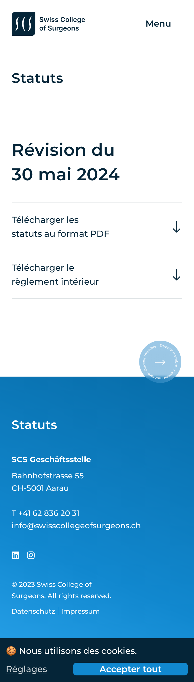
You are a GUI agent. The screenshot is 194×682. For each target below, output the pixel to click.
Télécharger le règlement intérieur (55, 275)
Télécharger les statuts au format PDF (60, 227)
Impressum (80, 611)
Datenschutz (33, 611)
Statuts (34, 424)
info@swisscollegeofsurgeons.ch (76, 525)
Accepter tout (131, 669)
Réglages (26, 669)
